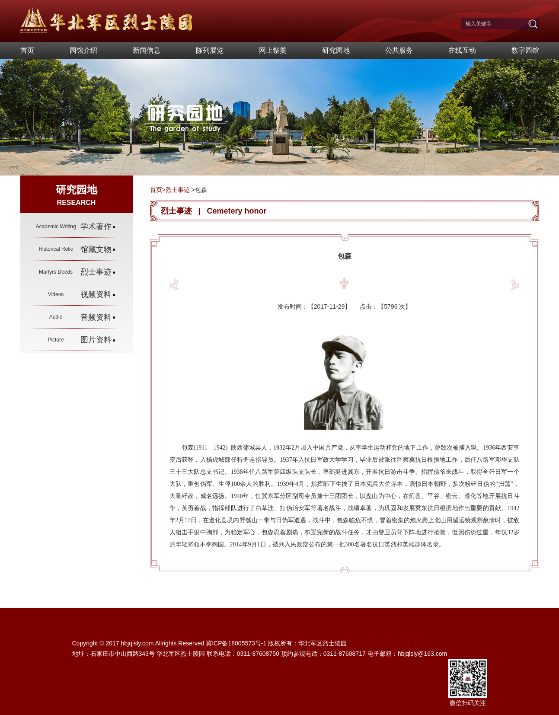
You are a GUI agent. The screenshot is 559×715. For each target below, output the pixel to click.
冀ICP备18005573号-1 (236, 643)
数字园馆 (525, 50)
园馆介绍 (83, 50)
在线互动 (462, 50)
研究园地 (336, 50)
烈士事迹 (178, 189)
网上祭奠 (273, 50)
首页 (27, 50)
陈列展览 (210, 50)
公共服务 (399, 50)
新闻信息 (146, 50)
